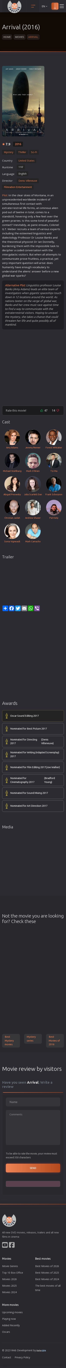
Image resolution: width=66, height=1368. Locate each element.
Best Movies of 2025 (47, 1272)
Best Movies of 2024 (47, 1279)
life (25, 208)
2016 (18, 144)
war (13, 275)
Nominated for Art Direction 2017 (29, 805)
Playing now (9, 1318)
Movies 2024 (9, 1292)
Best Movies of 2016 (54, 1040)
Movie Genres (10, 1266)
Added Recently (11, 1325)
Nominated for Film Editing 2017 (35, 767)
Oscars (6, 1331)
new (56, 271)
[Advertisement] (33, 367)
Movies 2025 (9, 1285)
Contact (6, 1357)
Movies (19, 37)
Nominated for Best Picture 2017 (28, 728)
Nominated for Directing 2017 (35, 741)
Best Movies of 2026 (47, 1266)
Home (7, 37)
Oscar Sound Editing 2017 (24, 715)
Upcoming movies (12, 1312)
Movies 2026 (9, 1279)
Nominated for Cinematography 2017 (35, 780)
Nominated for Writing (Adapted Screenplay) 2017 (34, 754)
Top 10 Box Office (12, 1272)
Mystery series (31, 1038)
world (26, 199)
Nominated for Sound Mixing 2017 (29, 793)
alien (55, 208)
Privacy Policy (22, 1357)
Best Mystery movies (9, 1040)
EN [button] (45, 6)
